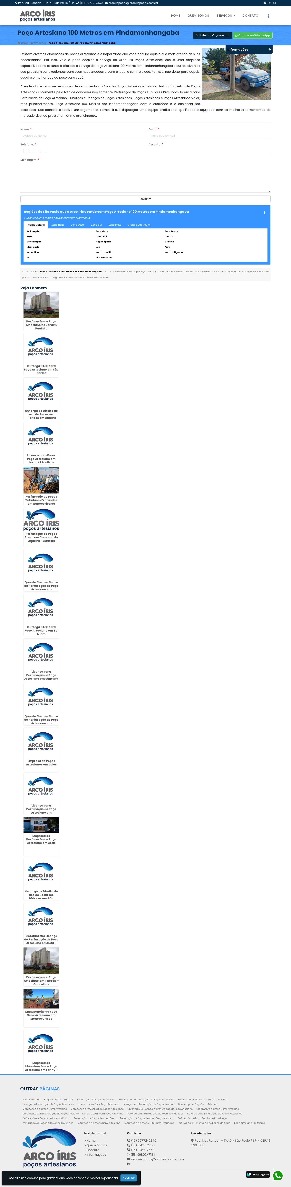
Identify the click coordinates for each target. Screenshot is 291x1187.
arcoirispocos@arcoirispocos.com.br (133, 3)
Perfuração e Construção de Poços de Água (204, 1123)
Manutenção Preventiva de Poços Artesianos (97, 1109)
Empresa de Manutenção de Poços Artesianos (146, 1099)
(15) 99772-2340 (91, 3)
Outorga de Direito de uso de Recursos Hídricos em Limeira (41, 414)
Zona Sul (96, 224)
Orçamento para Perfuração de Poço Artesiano (51, 1113)
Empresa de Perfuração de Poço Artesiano (203, 1099)
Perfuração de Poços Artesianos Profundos (48, 1123)
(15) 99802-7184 (143, 1154)
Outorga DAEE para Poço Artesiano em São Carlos (41, 369)
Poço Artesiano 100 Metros (249, 1123)
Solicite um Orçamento (212, 35)
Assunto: (156, 144)
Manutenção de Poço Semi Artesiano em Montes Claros (41, 1015)
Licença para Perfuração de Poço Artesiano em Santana (41, 675)
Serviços (226, 15)
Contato (250, 15)
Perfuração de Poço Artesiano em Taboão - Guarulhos (41, 980)
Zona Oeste (77, 224)
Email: (154, 129)
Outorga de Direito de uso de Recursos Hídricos (155, 1113)
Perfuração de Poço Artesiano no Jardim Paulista (41, 324)
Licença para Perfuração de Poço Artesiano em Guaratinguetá (41, 811)
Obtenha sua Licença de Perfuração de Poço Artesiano (160, 1109)
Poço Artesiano (31, 1099)
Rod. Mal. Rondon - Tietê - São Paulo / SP (46, 3)
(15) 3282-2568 (142, 1150)
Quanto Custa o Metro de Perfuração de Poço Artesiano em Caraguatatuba (41, 587)
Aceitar (128, 1178)
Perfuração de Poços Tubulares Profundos (149, 1123)
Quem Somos (198, 15)
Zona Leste (114, 224)
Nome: (26, 129)
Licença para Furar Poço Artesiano (98, 1104)
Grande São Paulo (139, 224)
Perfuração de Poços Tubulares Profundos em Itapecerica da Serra (41, 502)
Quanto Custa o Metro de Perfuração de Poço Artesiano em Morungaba (41, 721)
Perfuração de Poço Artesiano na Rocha (46, 1118)
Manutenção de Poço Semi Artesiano (45, 1109)
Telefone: (28, 144)
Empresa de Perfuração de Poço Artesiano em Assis (41, 839)
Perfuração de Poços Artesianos (96, 1099)
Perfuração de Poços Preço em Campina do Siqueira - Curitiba (41, 537)
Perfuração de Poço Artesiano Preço (95, 1118)
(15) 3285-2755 (143, 1145)
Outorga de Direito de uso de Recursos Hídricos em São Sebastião (41, 896)
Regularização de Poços (58, 1099)
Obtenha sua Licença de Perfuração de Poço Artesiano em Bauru (41, 939)
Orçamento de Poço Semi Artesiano (217, 1109)
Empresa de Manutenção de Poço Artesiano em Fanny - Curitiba (41, 1068)
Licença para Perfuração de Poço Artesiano (148, 1104)
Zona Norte (57, 224)
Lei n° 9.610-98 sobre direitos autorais (89, 277)
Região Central (36, 224)
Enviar (145, 199)
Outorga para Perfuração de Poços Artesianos (214, 1113)
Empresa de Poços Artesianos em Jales (41, 762)
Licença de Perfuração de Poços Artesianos (48, 1104)
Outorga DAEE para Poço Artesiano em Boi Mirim (41, 630)
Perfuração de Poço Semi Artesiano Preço (202, 1118)
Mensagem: (29, 160)
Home (175, 15)
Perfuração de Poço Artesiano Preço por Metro (147, 1118)
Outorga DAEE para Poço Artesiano (102, 1113)
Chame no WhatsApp (252, 35)
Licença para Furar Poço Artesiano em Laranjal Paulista (41, 458)
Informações (96, 1154)
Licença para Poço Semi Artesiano (198, 1104)
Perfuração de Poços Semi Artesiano (98, 1123)
